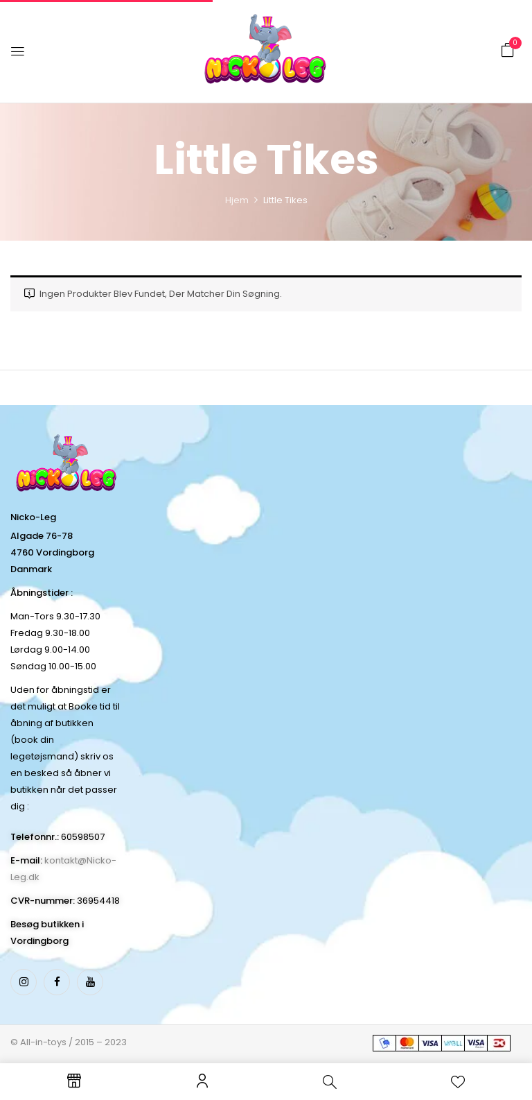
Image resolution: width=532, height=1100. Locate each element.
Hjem (237, 200)
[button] (508, 50)
